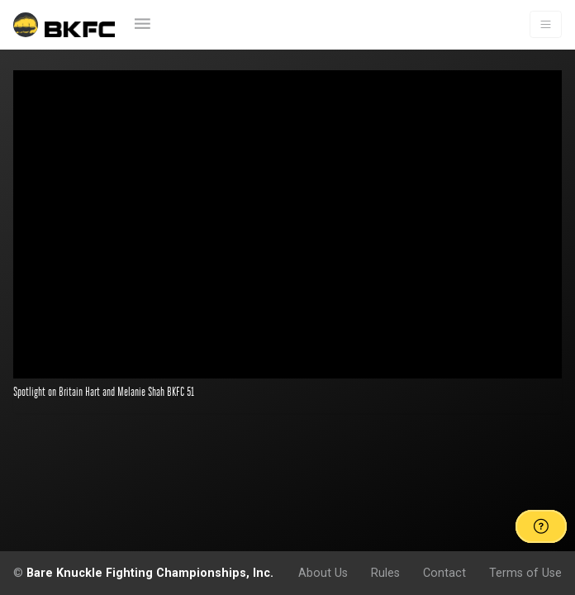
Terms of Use (525, 572)
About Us (323, 572)
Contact (444, 572)
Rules (385, 572)
